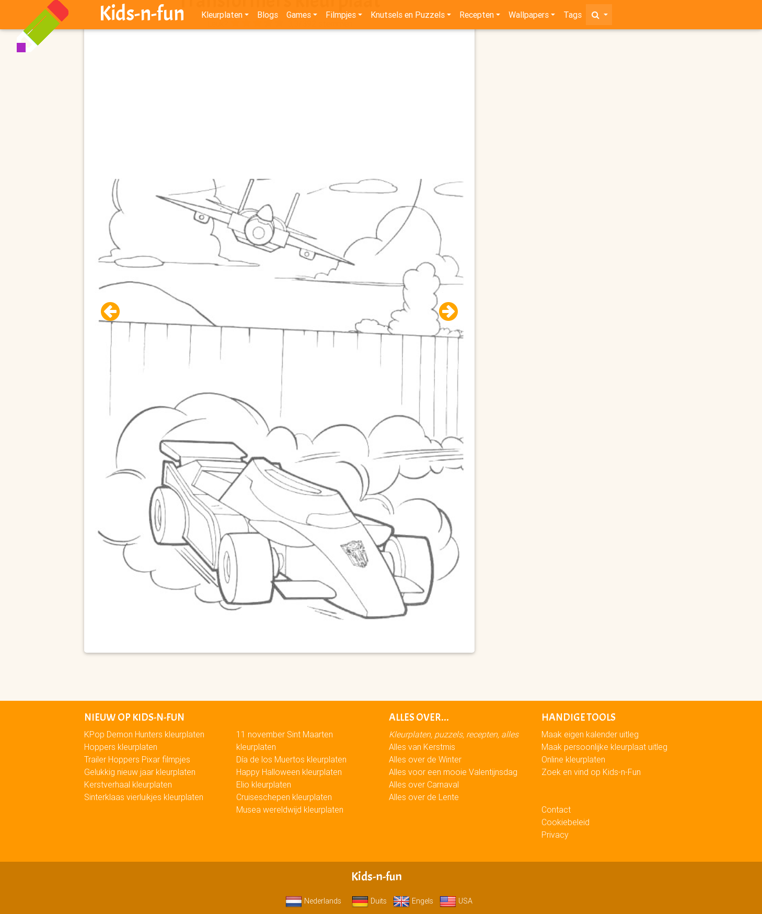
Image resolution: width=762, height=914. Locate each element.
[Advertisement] (280, 105)
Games (298, 16)
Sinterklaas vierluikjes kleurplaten (143, 797)
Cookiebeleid (565, 822)
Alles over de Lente (424, 797)
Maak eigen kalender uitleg (590, 734)
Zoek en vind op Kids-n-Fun (591, 772)
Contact (556, 809)
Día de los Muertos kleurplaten (291, 759)
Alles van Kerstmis (422, 747)
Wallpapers (529, 16)
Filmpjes (341, 16)
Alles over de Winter (425, 759)
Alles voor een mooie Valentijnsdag (453, 772)
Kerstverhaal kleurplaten (128, 784)
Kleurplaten (222, 16)
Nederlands (313, 901)
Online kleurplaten (573, 759)
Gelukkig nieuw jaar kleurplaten (139, 772)
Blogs (267, 16)
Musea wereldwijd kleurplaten (289, 809)
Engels (413, 901)
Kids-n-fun (141, 15)
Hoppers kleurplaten (120, 747)
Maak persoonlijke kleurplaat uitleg (604, 747)
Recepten (476, 16)
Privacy (555, 834)
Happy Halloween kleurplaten (289, 772)
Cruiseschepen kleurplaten (284, 797)
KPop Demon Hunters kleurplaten (144, 734)
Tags (572, 16)
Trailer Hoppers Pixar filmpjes (137, 759)
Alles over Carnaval (424, 784)
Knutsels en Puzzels (408, 16)
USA (456, 901)
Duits (369, 901)
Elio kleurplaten (263, 784)
